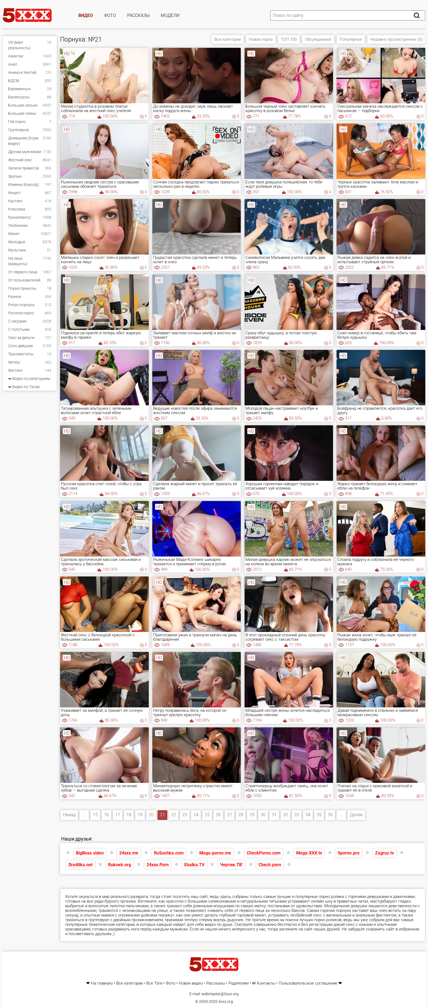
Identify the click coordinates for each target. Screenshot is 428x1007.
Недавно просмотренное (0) (396, 39)
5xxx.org (225, 1001)
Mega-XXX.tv (309, 853)
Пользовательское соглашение (308, 983)
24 (196, 814)
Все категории (227, 39)
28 (240, 814)
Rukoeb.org (119, 864)
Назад (69, 814)
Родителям (238, 983)
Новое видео (191, 983)
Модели (170, 15)
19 (140, 814)
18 (128, 814)
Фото (110, 15)
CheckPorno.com (264, 853)
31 (274, 814)
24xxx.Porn (158, 864)
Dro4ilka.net (81, 864)
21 (162, 814)
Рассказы (138, 15)
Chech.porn (269, 864)
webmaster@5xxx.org (220, 994)
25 (207, 814)
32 (285, 814)
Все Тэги (154, 983)
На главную (102, 983)
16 (106, 814)
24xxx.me (128, 853)
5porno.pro (348, 853)
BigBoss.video (90, 853)
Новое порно (261, 39)
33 (296, 814)
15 (95, 814)
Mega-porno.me (215, 853)
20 (151, 814)
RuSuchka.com (169, 853)
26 (218, 814)
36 (330, 814)
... (84, 814)
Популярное (351, 39)
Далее (356, 814)
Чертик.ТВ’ (231, 864)
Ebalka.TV (194, 864)
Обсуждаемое (318, 39)
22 (173, 814)
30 (263, 814)
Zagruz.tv (384, 853)
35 (319, 814)
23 (184, 814)
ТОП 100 (289, 39)
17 (117, 814)
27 (229, 814)
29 (251, 814)
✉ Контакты (263, 983)
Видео (85, 15)
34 (307, 814)
